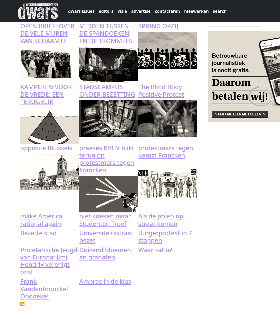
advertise (141, 11)
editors (106, 11)
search (220, 11)
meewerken (196, 11)
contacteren (167, 11)
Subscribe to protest (22, 304)
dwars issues (81, 11)
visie (122, 11)
